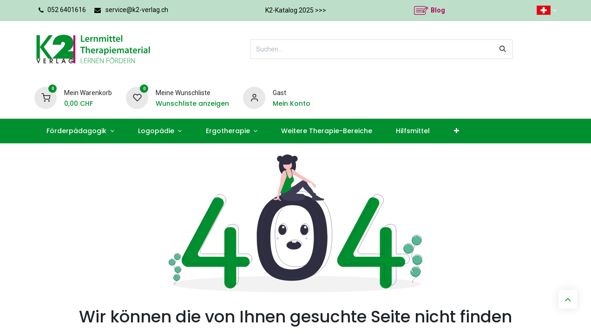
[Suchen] (502, 49)
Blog (438, 10)
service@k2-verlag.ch (136, 9)
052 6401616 (66, 9)
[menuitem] (80, 131)
